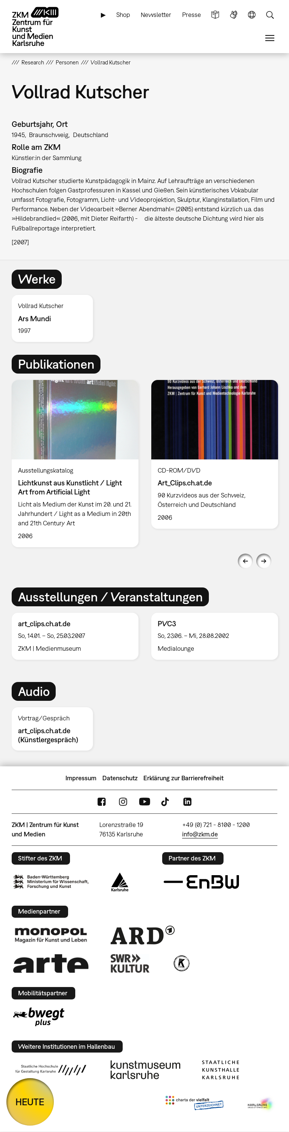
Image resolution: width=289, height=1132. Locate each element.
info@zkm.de (200, 834)
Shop (123, 14)
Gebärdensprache (233, 14)
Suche (269, 14)
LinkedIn (187, 801)
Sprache (251, 14)
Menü (269, 38)
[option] (55, 318)
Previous (245, 561)
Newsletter (156, 14)
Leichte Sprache (215, 14)
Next (263, 561)
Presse (191, 14)
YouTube (144, 801)
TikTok (165, 801)
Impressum (80, 778)
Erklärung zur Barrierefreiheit (183, 778)
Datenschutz (120, 778)
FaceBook (101, 801)
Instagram (123, 801)
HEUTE (29, 1101)
